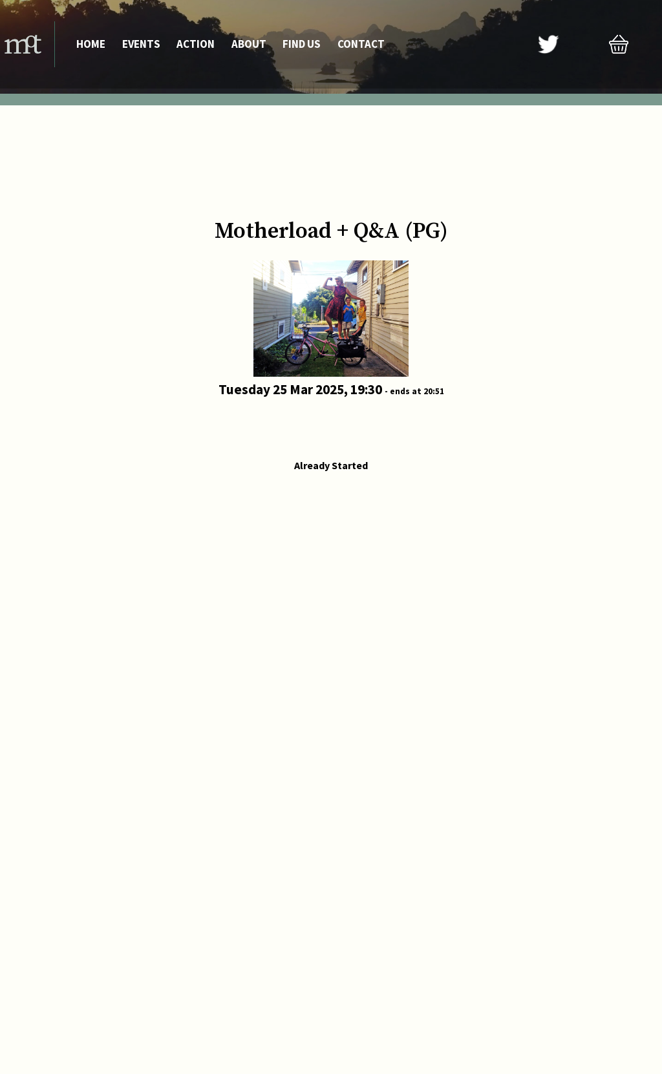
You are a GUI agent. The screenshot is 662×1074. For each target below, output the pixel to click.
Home (90, 44)
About (248, 44)
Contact (361, 44)
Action (195, 44)
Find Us (302, 44)
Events (141, 44)
